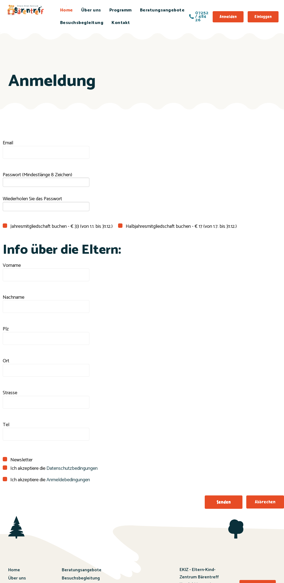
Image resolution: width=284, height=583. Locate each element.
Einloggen (263, 16)
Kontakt (121, 22)
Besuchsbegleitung (82, 22)
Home (66, 10)
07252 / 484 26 (199, 16)
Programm (120, 10)
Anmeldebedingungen (68, 480)
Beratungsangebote (162, 10)
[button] (223, 502)
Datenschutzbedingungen (72, 468)
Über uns (91, 10)
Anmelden (228, 16)
